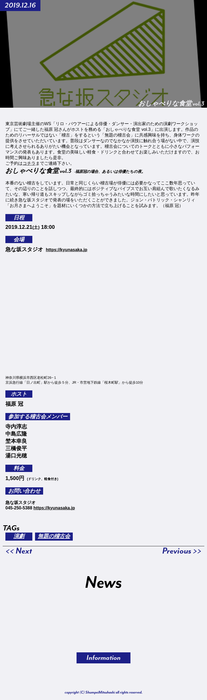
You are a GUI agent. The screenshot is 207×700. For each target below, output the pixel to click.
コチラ (29, 163)
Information (104, 658)
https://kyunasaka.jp (66, 249)
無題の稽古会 (54, 536)
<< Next (18, 551)
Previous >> (182, 551)
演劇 (18, 536)
